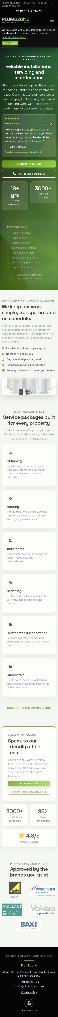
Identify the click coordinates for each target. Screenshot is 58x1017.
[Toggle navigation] (52, 20)
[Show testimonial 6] (18, 123)
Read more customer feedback (23, 152)
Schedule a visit (29, 164)
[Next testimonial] (51, 123)
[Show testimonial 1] (7, 123)
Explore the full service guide (29, 711)
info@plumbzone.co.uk (30, 986)
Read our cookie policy (14, 37)
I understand (10, 43)
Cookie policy (29, 992)
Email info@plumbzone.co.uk (29, 795)
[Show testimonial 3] (12, 123)
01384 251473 (31, 11)
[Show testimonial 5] (16, 123)
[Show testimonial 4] (14, 123)
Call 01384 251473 (29, 174)
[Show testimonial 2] (10, 123)
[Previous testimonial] (44, 123)
